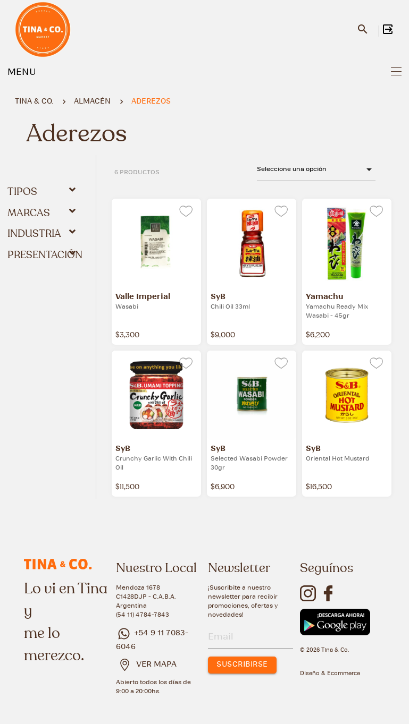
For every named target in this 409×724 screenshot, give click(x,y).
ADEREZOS (151, 101)
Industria (43, 233)
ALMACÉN (92, 101)
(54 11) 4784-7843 (142, 615)
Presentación (44, 254)
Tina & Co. (34, 101)
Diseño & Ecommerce (330, 673)
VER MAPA (156, 664)
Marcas (43, 212)
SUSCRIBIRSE (242, 664)
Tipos (43, 191)
